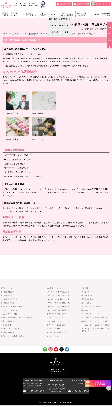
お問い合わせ (86, 303)
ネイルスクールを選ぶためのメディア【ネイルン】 (95, 330)
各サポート (53, 14)
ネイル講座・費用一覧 (9, 299)
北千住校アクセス (14, 14)
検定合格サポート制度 (9, 314)
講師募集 (84, 310)
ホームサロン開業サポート (11, 310)
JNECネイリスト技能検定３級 (58, 292)
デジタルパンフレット (101, 3)
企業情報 (84, 288)
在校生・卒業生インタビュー (11, 321)
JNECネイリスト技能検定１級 (58, 299)
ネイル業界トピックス (106, 14)
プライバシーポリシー (89, 292)
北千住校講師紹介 (43, 14)
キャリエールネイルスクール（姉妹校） (96, 325)
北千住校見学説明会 (81, 4)
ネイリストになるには (55, 317)
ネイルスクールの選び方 (56, 325)
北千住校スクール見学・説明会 (12, 336)
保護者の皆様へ (87, 295)
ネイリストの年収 (53, 329)
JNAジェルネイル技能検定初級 (58, 303)
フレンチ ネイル (53, 336)
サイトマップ (86, 314)
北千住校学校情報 (5, 14)
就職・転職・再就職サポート (11, 306)
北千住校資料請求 (64, 4)
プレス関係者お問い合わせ (91, 306)
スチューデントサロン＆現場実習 (67, 14)
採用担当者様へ (87, 299)
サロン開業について (54, 321)
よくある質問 (95, 14)
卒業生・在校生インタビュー (82, 14)
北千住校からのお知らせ (10, 329)
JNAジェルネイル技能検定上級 (58, 310)
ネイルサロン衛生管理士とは (57, 332)
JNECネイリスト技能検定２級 (58, 295)
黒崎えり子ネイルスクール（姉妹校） (95, 321)
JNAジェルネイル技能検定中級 (58, 306)
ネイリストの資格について (57, 314)
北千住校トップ (6, 288)
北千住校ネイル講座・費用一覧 (28, 14)
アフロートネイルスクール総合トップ (95, 317)
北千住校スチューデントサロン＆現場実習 (16, 317)
